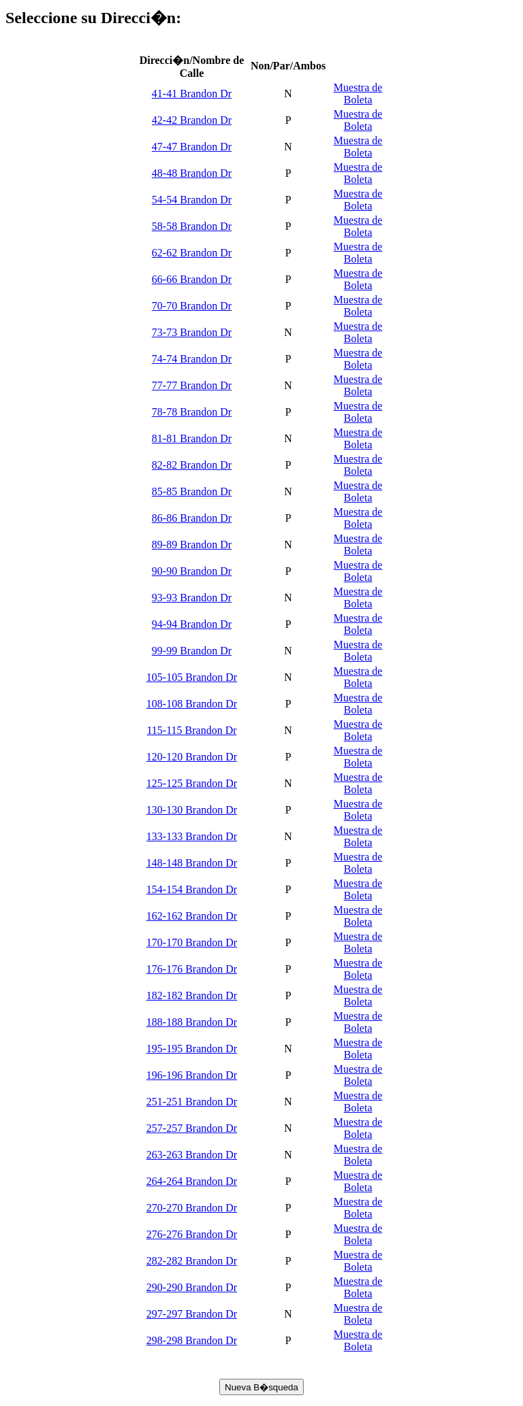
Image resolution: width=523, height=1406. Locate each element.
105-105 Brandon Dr (191, 677)
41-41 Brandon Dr (192, 93)
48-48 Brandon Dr (192, 173)
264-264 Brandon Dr (191, 1181)
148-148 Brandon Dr (191, 863)
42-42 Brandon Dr (192, 120)
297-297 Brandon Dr (191, 1314)
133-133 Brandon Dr (191, 836)
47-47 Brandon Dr (192, 146)
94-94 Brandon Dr (192, 624)
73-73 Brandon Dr (192, 332)
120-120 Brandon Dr (191, 757)
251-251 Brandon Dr (191, 1101)
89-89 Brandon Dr (192, 544)
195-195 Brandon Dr (191, 1048)
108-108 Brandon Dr (191, 703)
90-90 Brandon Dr (192, 571)
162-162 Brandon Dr (191, 916)
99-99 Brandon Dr (192, 650)
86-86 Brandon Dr (192, 518)
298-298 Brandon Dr (191, 1340)
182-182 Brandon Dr (191, 995)
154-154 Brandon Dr (191, 889)
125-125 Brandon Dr (191, 783)
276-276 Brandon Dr (191, 1234)
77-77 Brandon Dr (192, 385)
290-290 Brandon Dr (191, 1287)
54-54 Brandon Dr (192, 199)
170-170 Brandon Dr (191, 942)
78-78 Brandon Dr (192, 412)
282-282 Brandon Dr (191, 1261)
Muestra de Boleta (358, 93)
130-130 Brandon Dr (191, 810)
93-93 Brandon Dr (192, 597)
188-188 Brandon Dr (191, 1022)
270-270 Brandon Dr (191, 1207)
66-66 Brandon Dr (192, 279)
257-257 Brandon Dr (191, 1128)
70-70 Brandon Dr (192, 306)
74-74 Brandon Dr (192, 359)
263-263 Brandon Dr (191, 1154)
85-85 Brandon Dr (192, 491)
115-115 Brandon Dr (191, 730)
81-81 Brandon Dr (192, 438)
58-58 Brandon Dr (192, 226)
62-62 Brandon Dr (192, 252)
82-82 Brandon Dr (192, 465)
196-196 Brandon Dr (191, 1075)
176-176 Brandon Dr (191, 969)
